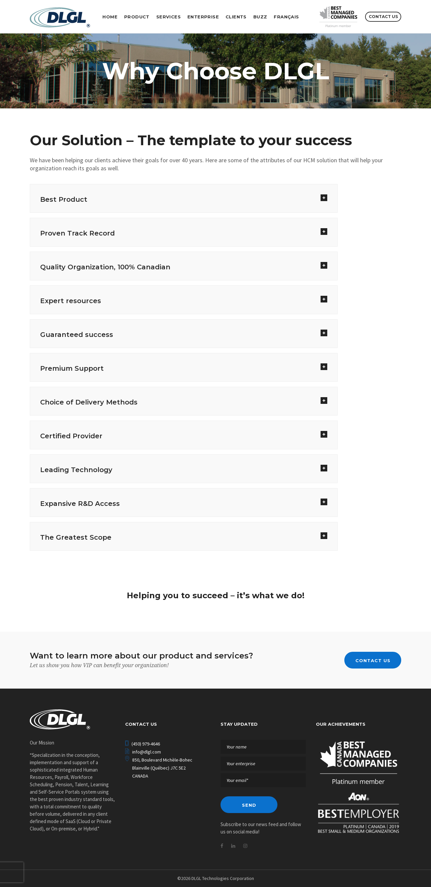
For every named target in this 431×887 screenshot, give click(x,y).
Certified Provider (71, 436)
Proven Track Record (77, 233)
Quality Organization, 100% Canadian (105, 267)
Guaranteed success (76, 335)
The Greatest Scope (75, 537)
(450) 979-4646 (146, 744)
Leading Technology (76, 470)
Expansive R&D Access (80, 504)
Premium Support (72, 368)
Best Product (63, 199)
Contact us (383, 16)
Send (249, 805)
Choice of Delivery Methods (89, 402)
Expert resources (70, 301)
